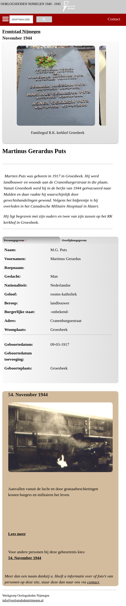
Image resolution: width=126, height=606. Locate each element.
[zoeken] (21, 19)
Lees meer (17, 534)
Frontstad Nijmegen (21, 31)
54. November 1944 (28, 394)
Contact (114, 19)
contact (93, 582)
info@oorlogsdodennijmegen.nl (22, 600)
